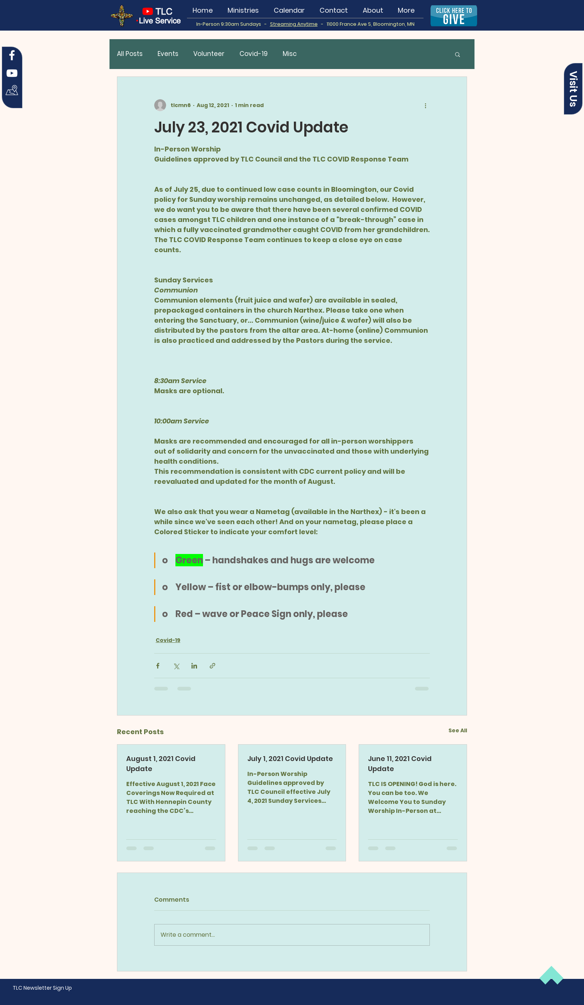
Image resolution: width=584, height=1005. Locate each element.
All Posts (130, 54)
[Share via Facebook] (157, 665)
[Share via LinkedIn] (194, 665)
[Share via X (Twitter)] (176, 665)
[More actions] (425, 105)
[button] (573, 89)
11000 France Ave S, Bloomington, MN (371, 24)
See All (457, 730)
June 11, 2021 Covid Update (400, 763)
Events (168, 54)
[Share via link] (212, 665)
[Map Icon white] (12, 91)
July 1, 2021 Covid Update (290, 758)
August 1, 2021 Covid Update (161, 763)
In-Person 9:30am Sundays (230, 24)
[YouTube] (12, 73)
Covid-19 (253, 54)
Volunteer (209, 54)
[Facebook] (12, 55)
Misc (290, 54)
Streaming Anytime (294, 24)
